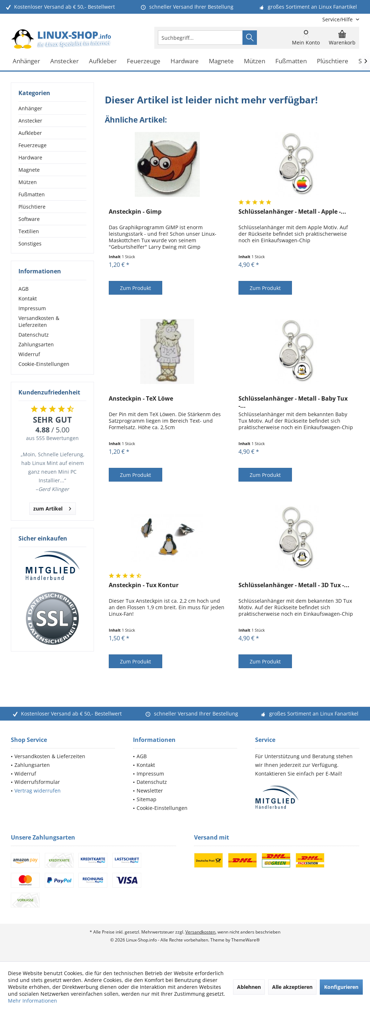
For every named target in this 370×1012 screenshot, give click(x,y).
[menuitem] (338, 19)
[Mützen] (254, 61)
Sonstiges (30, 243)
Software (29, 218)
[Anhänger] (26, 61)
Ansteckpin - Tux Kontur (143, 585)
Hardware (30, 157)
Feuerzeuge (32, 145)
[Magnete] (221, 61)
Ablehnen (249, 986)
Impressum (32, 308)
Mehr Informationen (32, 1000)
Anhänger (30, 108)
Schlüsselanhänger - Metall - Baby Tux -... (293, 402)
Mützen (27, 182)
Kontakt (27, 298)
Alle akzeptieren (292, 986)
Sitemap (146, 799)
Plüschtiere (32, 206)
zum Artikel (52, 507)
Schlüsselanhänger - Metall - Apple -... (292, 211)
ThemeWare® (245, 940)
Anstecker (30, 120)
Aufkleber (30, 132)
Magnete (29, 169)
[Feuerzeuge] (143, 61)
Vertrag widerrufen (37, 790)
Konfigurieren (341, 986)
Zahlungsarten (36, 344)
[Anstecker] (64, 61)
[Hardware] (184, 61)
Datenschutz (33, 334)
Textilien (28, 231)
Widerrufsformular (37, 781)
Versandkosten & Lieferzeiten (38, 321)
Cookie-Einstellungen (43, 363)
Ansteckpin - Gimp (135, 211)
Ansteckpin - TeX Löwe (141, 398)
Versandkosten (200, 932)
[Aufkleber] (103, 61)
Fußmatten (31, 194)
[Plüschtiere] (332, 61)
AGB (23, 288)
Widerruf (29, 354)
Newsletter (150, 790)
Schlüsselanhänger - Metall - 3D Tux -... (293, 585)
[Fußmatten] (291, 61)
